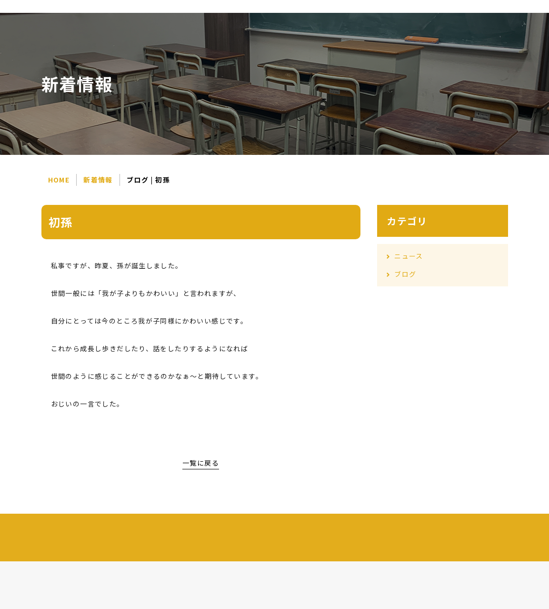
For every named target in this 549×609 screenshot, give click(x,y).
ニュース (408, 256)
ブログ (405, 274)
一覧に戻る (200, 462)
